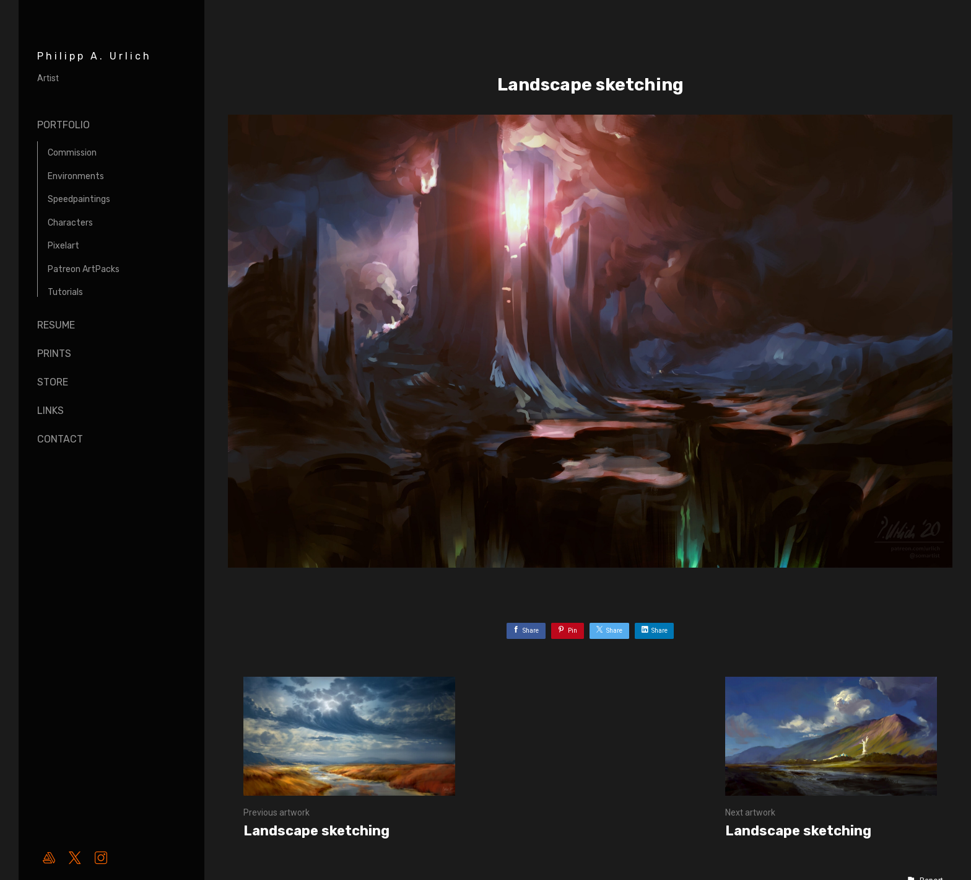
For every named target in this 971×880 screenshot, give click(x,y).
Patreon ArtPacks (84, 269)
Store (52, 382)
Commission (72, 152)
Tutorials (65, 292)
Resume (56, 325)
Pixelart (63, 245)
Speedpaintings (79, 199)
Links (50, 410)
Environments (76, 176)
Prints (54, 353)
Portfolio (63, 125)
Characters (70, 223)
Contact (60, 439)
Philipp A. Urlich (94, 56)
